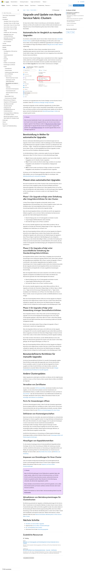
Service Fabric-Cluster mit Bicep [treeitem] (10, 27)
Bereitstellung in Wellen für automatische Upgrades (75, 16)
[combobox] (11, 13)
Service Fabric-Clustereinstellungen (41, 525)
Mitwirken (28, 568)
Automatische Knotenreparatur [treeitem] (12, 88)
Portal (70, 5)
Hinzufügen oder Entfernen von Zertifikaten (33, 397)
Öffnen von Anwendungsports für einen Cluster (49, 410)
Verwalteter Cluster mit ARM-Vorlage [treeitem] (11, 23)
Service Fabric (33, 10)
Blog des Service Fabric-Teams (55, 44)
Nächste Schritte (70, 25)
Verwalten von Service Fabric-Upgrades (35, 523)
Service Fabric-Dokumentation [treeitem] (9, 15)
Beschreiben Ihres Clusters (45, 451)
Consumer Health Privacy (45, 568)
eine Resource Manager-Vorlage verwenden (43, 102)
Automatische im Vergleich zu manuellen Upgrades (73, 13)
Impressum (66, 568)
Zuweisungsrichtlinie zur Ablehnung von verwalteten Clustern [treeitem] (11, 113)
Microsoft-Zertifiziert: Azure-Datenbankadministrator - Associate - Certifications (40, 550)
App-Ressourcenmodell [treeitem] (8, 103)
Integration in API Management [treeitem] (10, 102)
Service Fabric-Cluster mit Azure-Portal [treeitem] (12, 25)
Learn (24, 10)
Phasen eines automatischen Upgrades (75, 18)
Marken (72, 568)
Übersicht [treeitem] (6, 53)
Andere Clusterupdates (71, 23)
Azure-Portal (26, 393)
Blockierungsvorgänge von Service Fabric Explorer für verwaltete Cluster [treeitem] (11, 117)
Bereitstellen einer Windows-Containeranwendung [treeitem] (9, 38)
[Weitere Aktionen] (62, 10)
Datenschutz (34, 568)
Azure (28, 10)
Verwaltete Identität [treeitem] (8, 105)
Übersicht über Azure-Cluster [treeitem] (12, 77)
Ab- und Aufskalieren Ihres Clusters (34, 527)
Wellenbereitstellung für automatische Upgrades (34, 176)
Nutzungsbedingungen (57, 568)
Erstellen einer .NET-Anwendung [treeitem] (10, 32)
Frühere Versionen (16, 568)
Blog (22, 568)
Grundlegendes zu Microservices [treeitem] (10, 51)
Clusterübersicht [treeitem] (8, 68)
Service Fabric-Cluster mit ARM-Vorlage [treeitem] (10, 29)
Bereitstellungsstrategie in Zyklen (50, 111)
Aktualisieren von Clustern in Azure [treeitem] (12, 84)
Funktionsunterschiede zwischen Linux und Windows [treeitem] (11, 73)
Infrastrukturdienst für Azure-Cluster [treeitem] (12, 93)
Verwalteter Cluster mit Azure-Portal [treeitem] (11, 21)
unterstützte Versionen (36, 127)
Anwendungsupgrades (43, 529)
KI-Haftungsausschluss (6, 568)
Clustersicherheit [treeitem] (8, 70)
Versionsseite (27, 492)
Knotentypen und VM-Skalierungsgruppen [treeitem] (10, 80)
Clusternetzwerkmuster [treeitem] (10, 90)
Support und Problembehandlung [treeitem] (10, 125)
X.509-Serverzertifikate (40, 388)
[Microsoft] (2, 2)
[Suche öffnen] (78, 2)
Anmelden (82, 1)
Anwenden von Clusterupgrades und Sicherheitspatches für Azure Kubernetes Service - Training (41, 542)
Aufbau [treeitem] (5, 57)
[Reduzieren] (18, 10)
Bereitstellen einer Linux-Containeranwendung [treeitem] (9, 35)
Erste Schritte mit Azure (79, 5)
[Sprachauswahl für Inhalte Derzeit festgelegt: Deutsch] (5, 565)
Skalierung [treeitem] (8, 87)
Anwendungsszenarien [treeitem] (8, 55)
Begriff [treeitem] (5, 60)
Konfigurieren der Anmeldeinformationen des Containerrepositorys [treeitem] (9, 109)
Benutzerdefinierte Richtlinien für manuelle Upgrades (73, 21)
